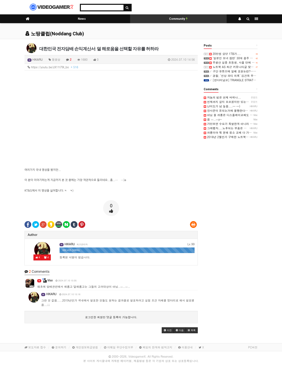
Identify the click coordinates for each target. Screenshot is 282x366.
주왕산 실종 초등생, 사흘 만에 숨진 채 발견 (238, 62)
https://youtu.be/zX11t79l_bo (52, 67)
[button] (168, 330)
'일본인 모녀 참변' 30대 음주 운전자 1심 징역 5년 (242, 58)
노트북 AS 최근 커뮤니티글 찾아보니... (235, 67)
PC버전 (253, 347)
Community (178, 19)
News (82, 19)
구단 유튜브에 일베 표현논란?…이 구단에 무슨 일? (243, 71)
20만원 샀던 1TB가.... (225, 54)
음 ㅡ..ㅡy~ (213, 119)
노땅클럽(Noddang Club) (54, 34)
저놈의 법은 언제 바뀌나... (222, 97)
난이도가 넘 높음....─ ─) (222, 106)
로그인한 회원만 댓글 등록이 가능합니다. (111, 317)
